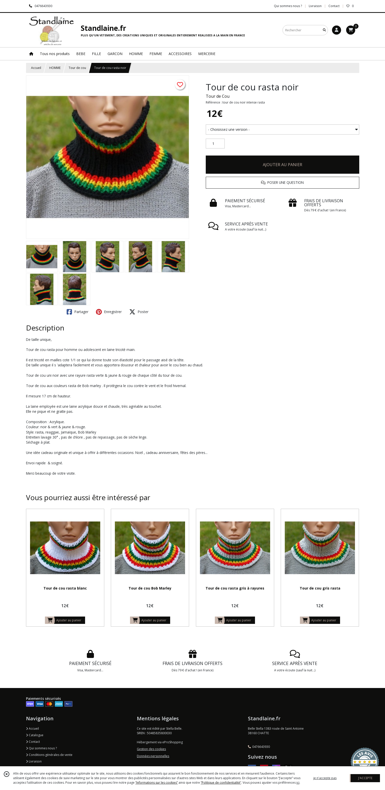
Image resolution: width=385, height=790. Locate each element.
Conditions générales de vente (49, 755)
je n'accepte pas (325, 778)
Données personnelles (153, 756)
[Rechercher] (324, 30)
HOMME (55, 68)
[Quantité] (215, 144)
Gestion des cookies (151, 749)
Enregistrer (109, 312)
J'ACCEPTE (365, 778)
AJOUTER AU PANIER (282, 164)
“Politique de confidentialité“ (221, 782)
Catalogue (34, 735)
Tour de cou (77, 68)
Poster (138, 312)
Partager (77, 312)
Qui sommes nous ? (41, 748)
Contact (334, 6)
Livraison (34, 761)
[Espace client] (336, 30)
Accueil (36, 68)
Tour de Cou (217, 96)
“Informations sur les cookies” (156, 782)
